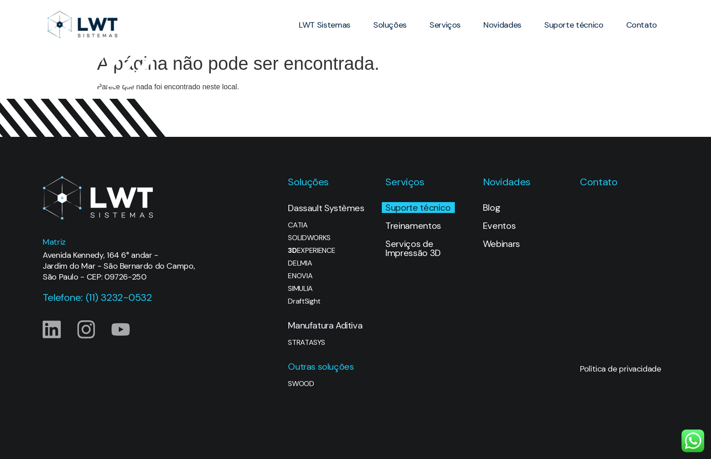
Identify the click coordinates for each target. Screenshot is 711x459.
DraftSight (304, 301)
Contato (641, 24)
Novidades (502, 24)
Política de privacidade (620, 368)
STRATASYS (306, 342)
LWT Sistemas (325, 24)
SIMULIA (300, 288)
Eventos (499, 225)
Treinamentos (413, 225)
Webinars (501, 243)
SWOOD (301, 383)
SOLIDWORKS (309, 237)
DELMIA (300, 263)
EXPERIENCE (311, 250)
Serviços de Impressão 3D (413, 248)
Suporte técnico (574, 24)
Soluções (390, 24)
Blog (492, 207)
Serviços (445, 24)
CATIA (297, 225)
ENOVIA (300, 275)
